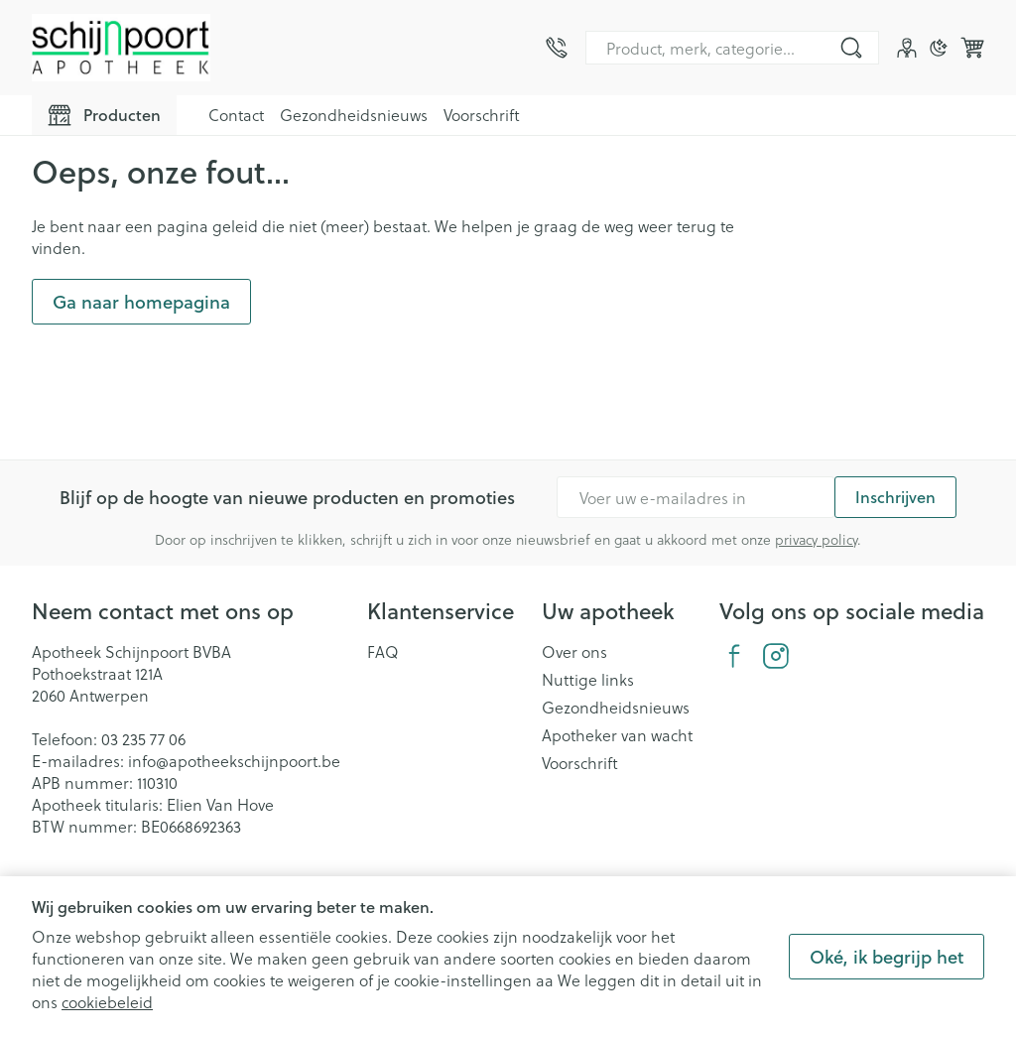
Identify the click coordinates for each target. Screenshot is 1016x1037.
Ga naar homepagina (141, 302)
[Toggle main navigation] (104, 115)
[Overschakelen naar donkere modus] (939, 48)
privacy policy (816, 539)
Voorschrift (482, 114)
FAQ (383, 652)
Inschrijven (895, 496)
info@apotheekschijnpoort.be (234, 760)
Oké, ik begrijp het (886, 957)
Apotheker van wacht (617, 735)
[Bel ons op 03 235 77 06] (557, 48)
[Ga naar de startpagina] (121, 47)
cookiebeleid (107, 1001)
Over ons (574, 652)
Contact (236, 114)
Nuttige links (588, 680)
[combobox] (732, 48)
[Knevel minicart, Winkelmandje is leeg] (972, 48)
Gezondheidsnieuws (354, 114)
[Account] (907, 48)
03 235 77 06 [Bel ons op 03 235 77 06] (143, 738)
